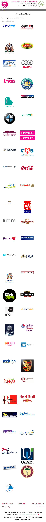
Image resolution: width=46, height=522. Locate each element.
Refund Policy (22, 503)
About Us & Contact (7, 503)
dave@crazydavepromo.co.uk (19, 1)
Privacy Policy (6, 507)
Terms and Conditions (38, 503)
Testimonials (40, 507)
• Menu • (4, 10)
